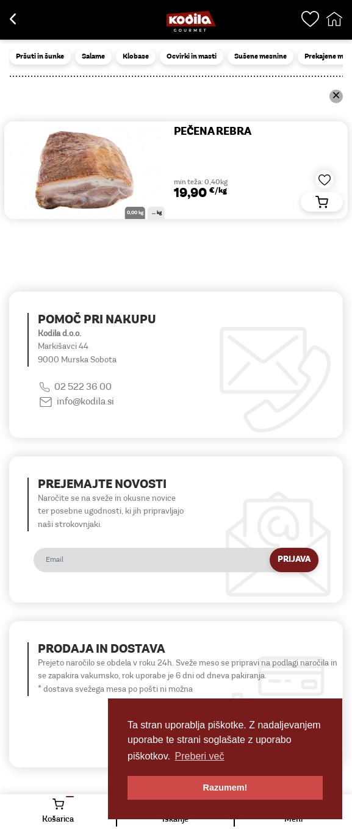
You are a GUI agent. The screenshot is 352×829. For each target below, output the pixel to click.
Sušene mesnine (260, 56)
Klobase (136, 56)
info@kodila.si (85, 402)
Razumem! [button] (225, 787)
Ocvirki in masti (192, 56)
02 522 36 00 (83, 387)
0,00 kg (135, 212)
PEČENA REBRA (212, 132)
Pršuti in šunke (40, 56)
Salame (93, 56)
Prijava (294, 559)
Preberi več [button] (199, 756)
